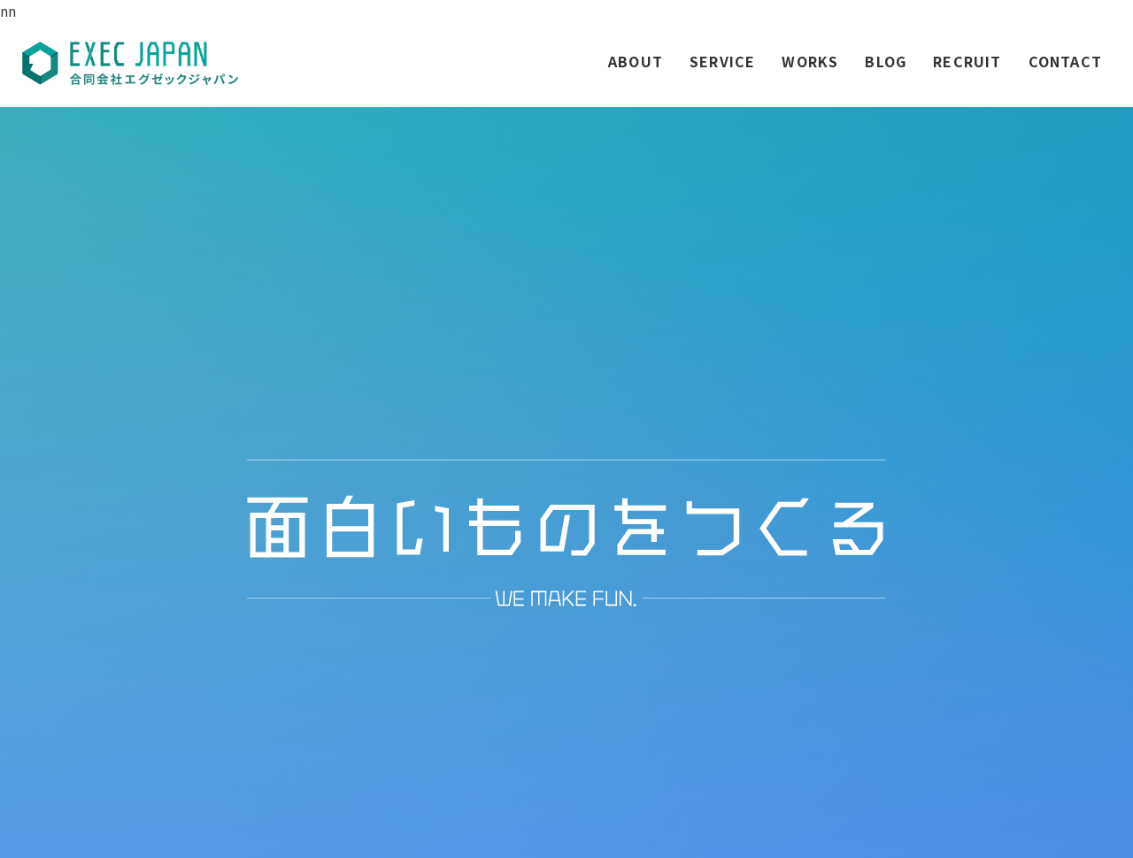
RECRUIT (967, 61)
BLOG (885, 61)
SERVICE (722, 61)
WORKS (810, 61)
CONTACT (1065, 61)
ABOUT (635, 61)
